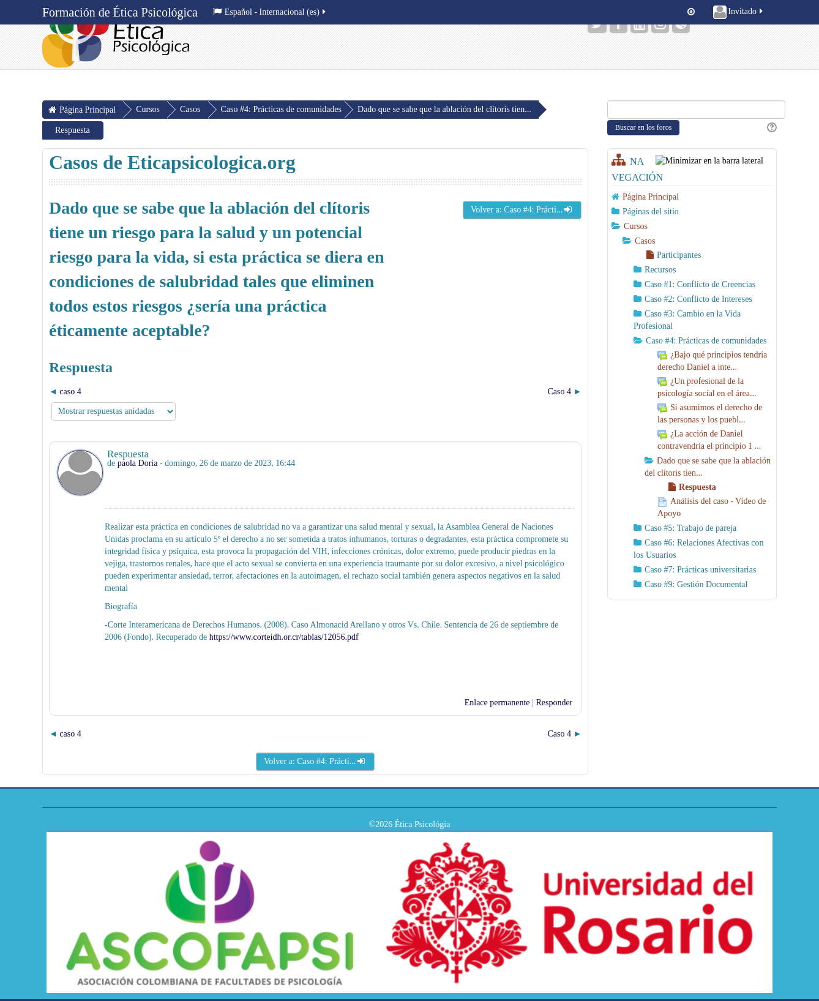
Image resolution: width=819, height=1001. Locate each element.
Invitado (739, 12)
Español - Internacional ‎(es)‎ (270, 12)
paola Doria (138, 463)
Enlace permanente (497, 702)
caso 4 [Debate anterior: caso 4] (70, 391)
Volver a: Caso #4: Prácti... (522, 209)
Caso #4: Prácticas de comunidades (281, 109)
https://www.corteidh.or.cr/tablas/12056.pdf (283, 637)
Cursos (636, 226)
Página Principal (651, 196)
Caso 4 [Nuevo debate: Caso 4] (559, 391)
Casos (645, 241)
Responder (554, 702)
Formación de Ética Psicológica (120, 12)
